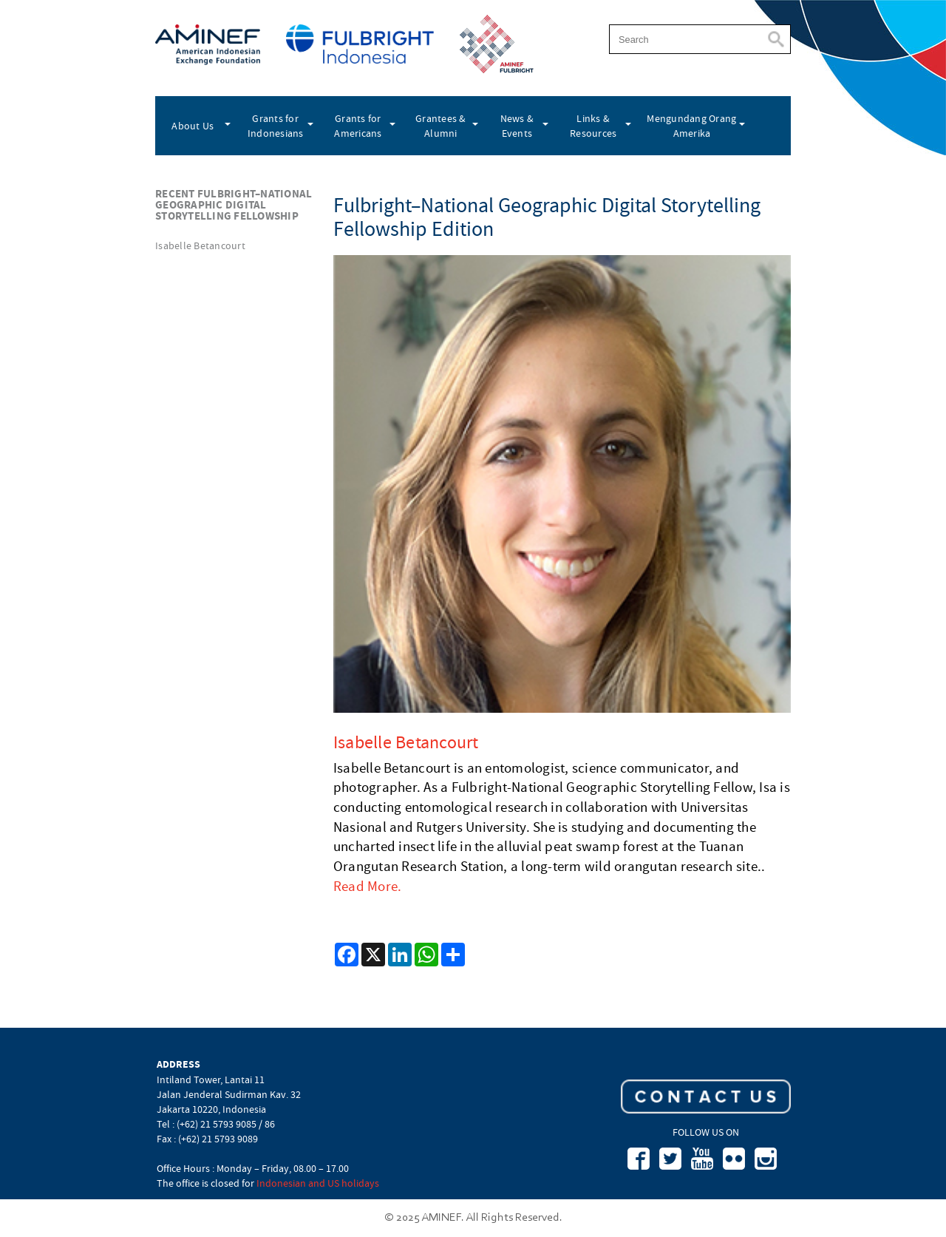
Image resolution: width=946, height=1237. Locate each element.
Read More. (367, 886)
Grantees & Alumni (440, 126)
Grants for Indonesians (276, 126)
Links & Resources (593, 126)
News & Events (517, 126)
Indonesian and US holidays (317, 1183)
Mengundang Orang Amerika (691, 126)
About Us (192, 125)
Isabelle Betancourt (200, 245)
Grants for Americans (357, 126)
